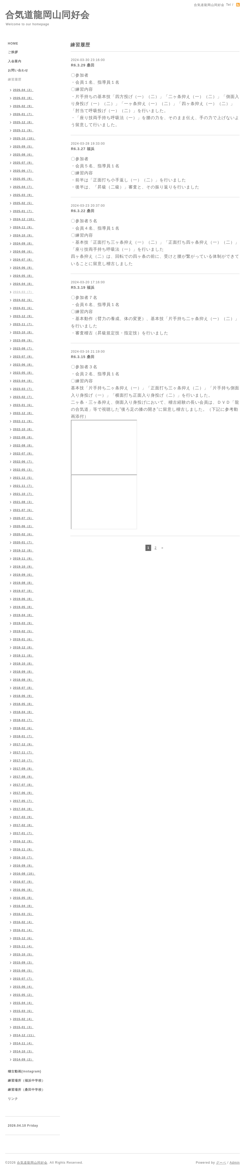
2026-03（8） (23, 98)
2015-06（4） (23, 986)
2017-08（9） (23, 776)
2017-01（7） (23, 833)
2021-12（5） (23, 477)
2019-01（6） (23, 639)
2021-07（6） (23, 510)
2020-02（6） (23, 534)
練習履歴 (14, 79)
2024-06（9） (23, 267)
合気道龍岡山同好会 (47, 15)
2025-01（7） (23, 211)
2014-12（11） (24, 1035)
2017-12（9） (23, 744)
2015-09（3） (23, 962)
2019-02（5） (23, 631)
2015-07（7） (23, 978)
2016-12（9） (23, 841)
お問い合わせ (18, 70)
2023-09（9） (23, 340)
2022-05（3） (23, 469)
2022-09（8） (23, 437)
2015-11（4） (23, 946)
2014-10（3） (23, 1051)
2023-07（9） (23, 356)
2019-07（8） (23, 590)
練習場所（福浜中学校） (26, 1080)
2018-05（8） (23, 703)
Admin (235, 1162)
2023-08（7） (23, 348)
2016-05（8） (23, 897)
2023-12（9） (23, 316)
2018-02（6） (23, 728)
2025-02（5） (23, 203)
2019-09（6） (23, 574)
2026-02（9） (23, 106)
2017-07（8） (23, 784)
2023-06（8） (23, 364)
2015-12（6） (23, 938)
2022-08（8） (23, 445)
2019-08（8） (23, 582)
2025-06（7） (23, 170)
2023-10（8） (23, 332)
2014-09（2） (23, 1059)
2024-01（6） (23, 308)
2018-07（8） (23, 687)
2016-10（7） (23, 857)
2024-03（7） (23, 291)
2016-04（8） (23, 905)
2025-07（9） (23, 162)
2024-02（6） (23, 300)
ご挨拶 (13, 52)
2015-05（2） (23, 994)
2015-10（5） (23, 954)
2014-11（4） (23, 1043)
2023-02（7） (23, 396)
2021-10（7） (23, 493)
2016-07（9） (23, 881)
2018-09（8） (23, 671)
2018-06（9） (23, 695)
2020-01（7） (23, 542)
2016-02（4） (23, 922)
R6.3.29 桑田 (83, 65)
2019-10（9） (23, 566)
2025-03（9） (23, 195)
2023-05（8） (23, 372)
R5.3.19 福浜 (83, 287)
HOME (13, 43)
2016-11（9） (23, 849)
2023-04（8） (23, 380)
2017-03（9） (23, 817)
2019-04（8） (23, 615)
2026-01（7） (23, 114)
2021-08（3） (23, 502)
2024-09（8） (23, 243)
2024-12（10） (24, 219)
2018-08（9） (23, 679)
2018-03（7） (23, 720)
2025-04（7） (23, 186)
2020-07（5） (23, 518)
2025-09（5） (23, 146)
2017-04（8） (23, 809)
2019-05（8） (23, 607)
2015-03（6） (23, 1011)
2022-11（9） (23, 421)
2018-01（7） (23, 736)
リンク (13, 1099)
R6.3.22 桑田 (83, 211)
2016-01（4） (23, 930)
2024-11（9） (23, 227)
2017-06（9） (23, 792)
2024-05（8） (23, 275)
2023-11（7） (23, 324)
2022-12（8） (23, 413)
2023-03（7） (23, 388)
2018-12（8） (23, 647)
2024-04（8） (23, 283)
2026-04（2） (23, 89)
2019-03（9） (23, 623)
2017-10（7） (23, 760)
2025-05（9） (23, 178)
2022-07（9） (23, 453)
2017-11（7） (23, 752)
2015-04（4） (23, 1002)
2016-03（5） (23, 914)
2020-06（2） (23, 526)
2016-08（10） (24, 873)
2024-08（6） (23, 251)
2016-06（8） (23, 889)
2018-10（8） (23, 663)
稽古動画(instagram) (24, 1071)
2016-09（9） (23, 865)
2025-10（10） (24, 138)
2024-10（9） (23, 235)
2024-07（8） (23, 259)
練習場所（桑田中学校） (26, 1089)
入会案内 (14, 61)
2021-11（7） (23, 485)
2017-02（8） (23, 825)
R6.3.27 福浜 (83, 149)
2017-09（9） (23, 768)
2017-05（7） (23, 800)
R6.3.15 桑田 (83, 357)
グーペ (221, 1162)
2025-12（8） (23, 122)
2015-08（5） (23, 970)
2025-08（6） (23, 154)
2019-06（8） (23, 598)
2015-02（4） (23, 1019)
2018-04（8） (23, 712)
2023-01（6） (23, 405)
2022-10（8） (23, 429)
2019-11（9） (23, 558)
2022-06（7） (23, 461)
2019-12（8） (23, 550)
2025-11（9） (23, 130)
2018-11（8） (23, 655)
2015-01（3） (23, 1027)
